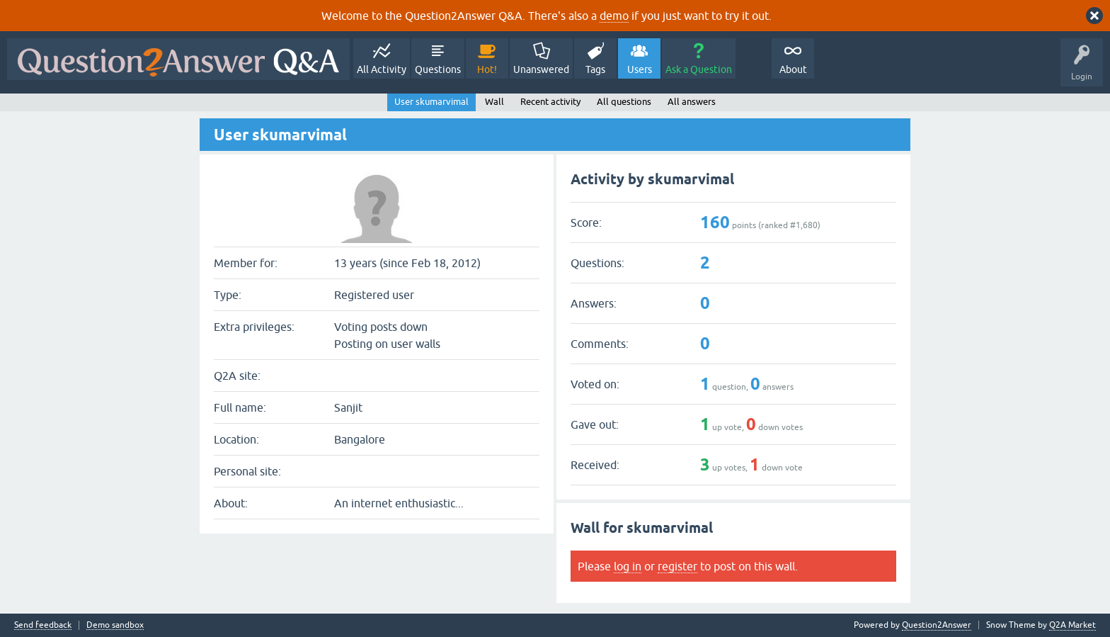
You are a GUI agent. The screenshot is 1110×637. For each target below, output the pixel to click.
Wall (494, 101)
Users (639, 69)
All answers (692, 101)
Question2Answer (936, 625)
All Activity (381, 69)
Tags (595, 69)
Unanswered (541, 69)
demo (614, 15)
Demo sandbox (115, 625)
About (793, 69)
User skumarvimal (431, 101)
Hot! (487, 69)
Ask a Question (698, 69)
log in (627, 566)
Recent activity (550, 101)
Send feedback (42, 625)
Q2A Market (1072, 625)
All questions (624, 101)
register (677, 566)
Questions (438, 69)
